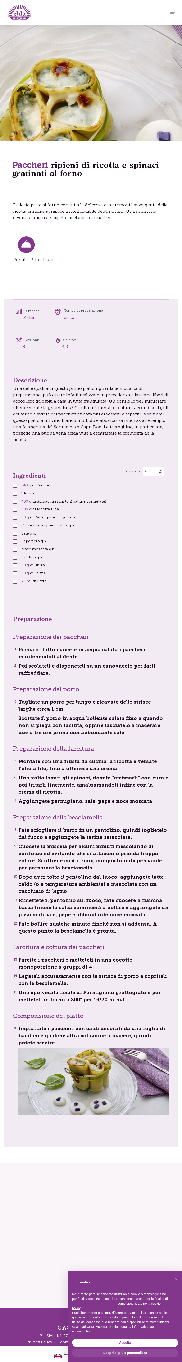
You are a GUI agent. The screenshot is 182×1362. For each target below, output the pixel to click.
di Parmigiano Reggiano (48, 517)
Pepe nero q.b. (34, 541)
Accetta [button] (125, 1342)
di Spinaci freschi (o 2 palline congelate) (63, 501)
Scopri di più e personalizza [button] (125, 1353)
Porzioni (133, 471)
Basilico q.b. (32, 557)
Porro (27, 493)
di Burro (33, 565)
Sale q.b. (28, 533)
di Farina (33, 573)
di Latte (33, 581)
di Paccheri (37, 485)
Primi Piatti (41, 260)
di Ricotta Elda (40, 509)
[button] (172, 12)
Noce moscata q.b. (38, 549)
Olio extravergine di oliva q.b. (48, 525)
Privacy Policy (39, 1342)
